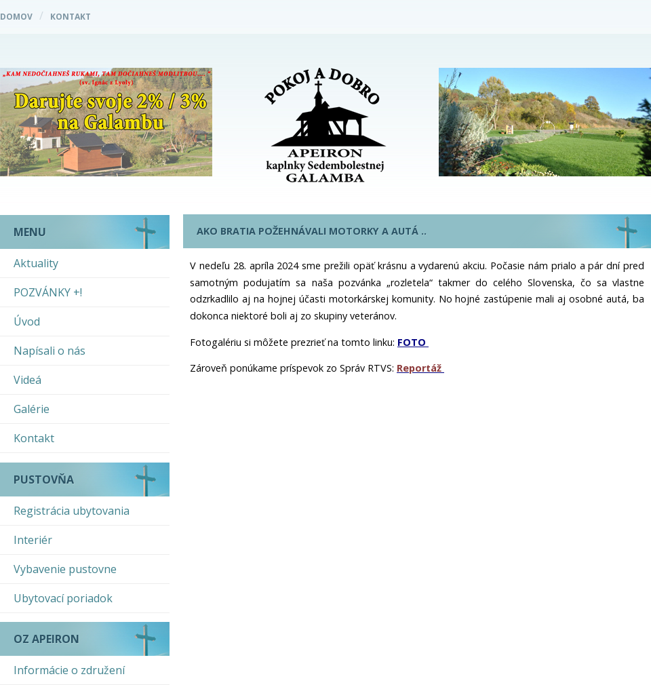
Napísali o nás (49, 350)
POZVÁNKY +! (48, 292)
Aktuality (36, 263)
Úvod (27, 321)
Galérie (32, 409)
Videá (27, 379)
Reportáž (419, 367)
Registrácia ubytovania (72, 510)
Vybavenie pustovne (65, 569)
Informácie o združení (69, 670)
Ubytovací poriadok (63, 598)
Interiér (33, 539)
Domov (16, 16)
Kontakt (70, 16)
